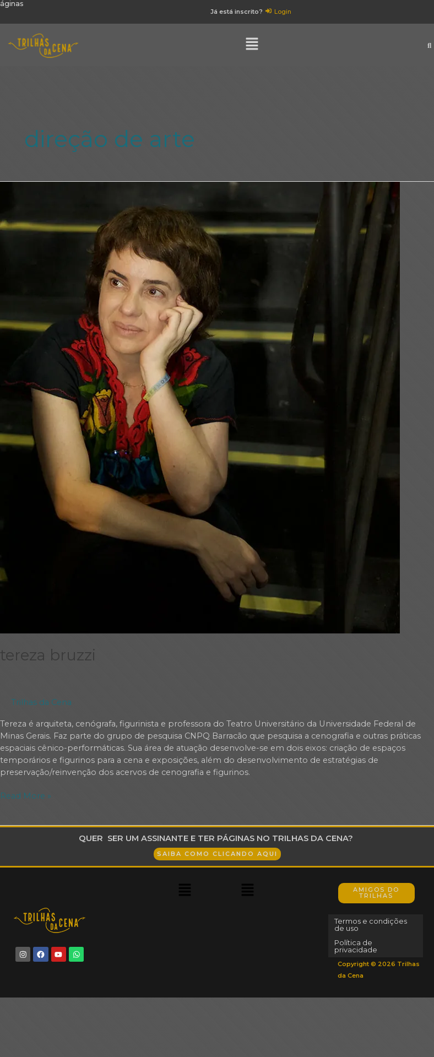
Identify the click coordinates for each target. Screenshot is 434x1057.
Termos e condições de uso (375, 931)
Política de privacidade (358, 952)
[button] (252, 51)
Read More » (25, 801)
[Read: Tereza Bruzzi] (200, 413)
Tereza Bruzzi (48, 661)
